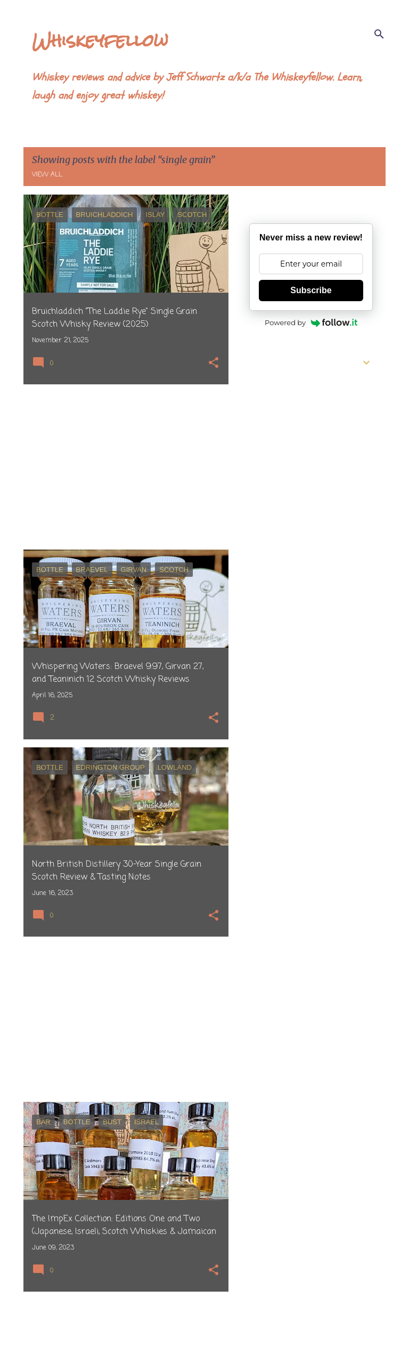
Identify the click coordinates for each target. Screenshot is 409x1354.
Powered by (311, 322)
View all (47, 175)
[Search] (379, 34)
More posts (126, 1323)
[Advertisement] (121, 467)
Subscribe (310, 290)
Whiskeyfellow (100, 40)
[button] (213, 364)
